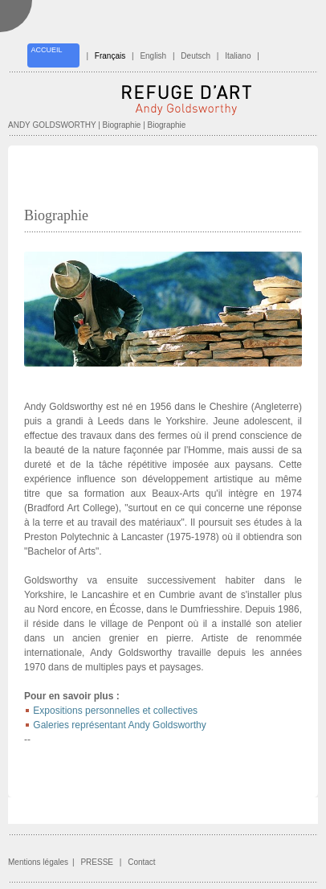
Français (110, 55)
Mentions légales (38, 862)
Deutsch (195, 55)
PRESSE (96, 862)
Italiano (238, 55)
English (153, 55)
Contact (141, 862)
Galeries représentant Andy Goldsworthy (119, 725)
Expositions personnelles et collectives (115, 710)
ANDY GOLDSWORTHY (52, 125)
